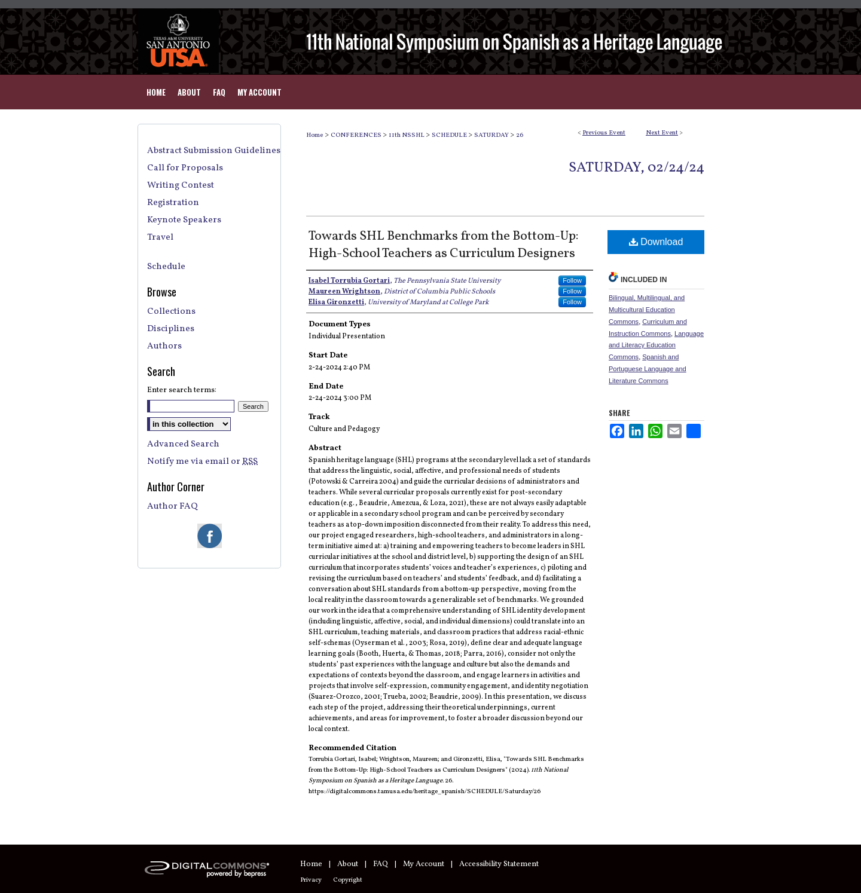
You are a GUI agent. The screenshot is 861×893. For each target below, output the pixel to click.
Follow (572, 280)
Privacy (311, 880)
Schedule (166, 267)
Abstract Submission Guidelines (213, 151)
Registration (173, 203)
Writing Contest (180, 185)
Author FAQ (172, 506)
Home (314, 135)
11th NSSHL (407, 135)
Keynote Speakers (184, 220)
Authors (164, 346)
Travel (160, 237)
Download (656, 242)
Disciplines (170, 329)
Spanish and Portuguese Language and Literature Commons (647, 368)
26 (519, 135)
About (347, 864)
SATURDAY (492, 135)
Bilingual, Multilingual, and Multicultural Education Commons (647, 309)
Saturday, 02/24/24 (636, 168)
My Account (423, 864)
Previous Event (603, 133)
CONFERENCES (357, 135)
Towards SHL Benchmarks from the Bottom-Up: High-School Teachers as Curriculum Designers (444, 245)
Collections (171, 311)
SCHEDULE (450, 135)
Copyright (347, 880)
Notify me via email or (202, 461)
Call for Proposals (185, 168)
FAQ (380, 864)
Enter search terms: (181, 390)
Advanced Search (183, 444)
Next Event (662, 133)
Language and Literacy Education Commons (656, 345)
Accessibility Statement (499, 864)
